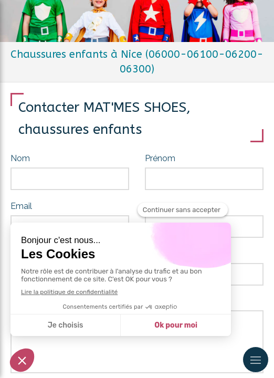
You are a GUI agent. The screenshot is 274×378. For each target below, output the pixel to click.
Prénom (160, 158)
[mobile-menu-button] (256, 359)
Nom (20, 158)
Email (21, 206)
